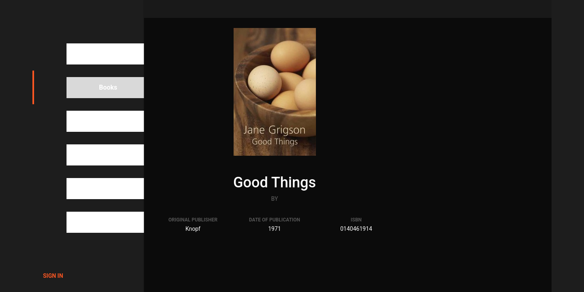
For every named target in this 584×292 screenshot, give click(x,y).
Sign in (53, 276)
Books (94, 87)
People (95, 121)
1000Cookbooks (79, 20)
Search (95, 53)
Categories (101, 154)
